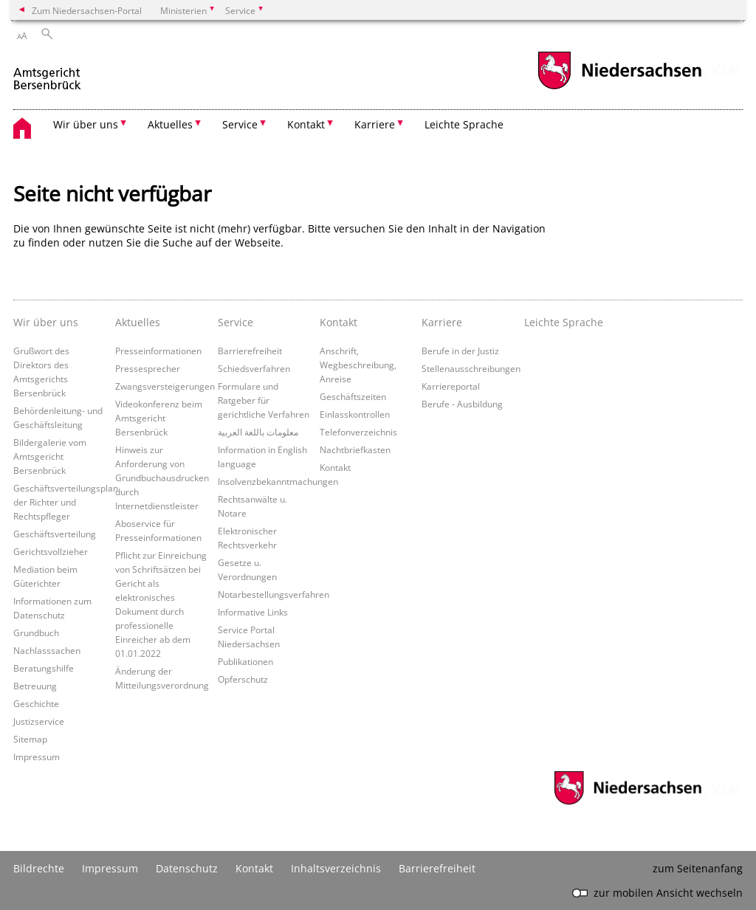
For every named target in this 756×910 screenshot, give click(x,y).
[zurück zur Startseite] (48, 72)
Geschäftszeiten (353, 396)
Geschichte (36, 703)
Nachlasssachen (46, 650)
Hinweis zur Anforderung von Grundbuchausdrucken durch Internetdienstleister (162, 477)
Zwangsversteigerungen (165, 386)
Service (235, 322)
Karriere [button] (374, 124)
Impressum (36, 756)
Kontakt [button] (306, 124)
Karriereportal (451, 386)
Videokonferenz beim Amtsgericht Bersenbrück (158, 418)
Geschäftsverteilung (54, 534)
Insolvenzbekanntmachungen (278, 481)
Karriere (442, 322)
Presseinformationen (158, 350)
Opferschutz (243, 679)
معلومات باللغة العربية (258, 432)
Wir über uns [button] (85, 124)
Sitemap (30, 739)
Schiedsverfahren (254, 368)
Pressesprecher (147, 368)
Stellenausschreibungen (471, 368)
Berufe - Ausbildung (462, 404)
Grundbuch (36, 632)
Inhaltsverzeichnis (336, 868)
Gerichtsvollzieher (50, 551)
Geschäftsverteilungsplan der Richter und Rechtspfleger (65, 502)
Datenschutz (187, 868)
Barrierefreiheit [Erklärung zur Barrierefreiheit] (437, 868)
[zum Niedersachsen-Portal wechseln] (619, 87)
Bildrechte (38, 868)
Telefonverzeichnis (358, 432)
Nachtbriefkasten (355, 449)
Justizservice (38, 721)
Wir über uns (45, 322)
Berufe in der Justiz (460, 350)
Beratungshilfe (43, 668)
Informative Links (253, 612)
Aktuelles (137, 322)
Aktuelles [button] (170, 124)
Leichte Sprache (464, 124)
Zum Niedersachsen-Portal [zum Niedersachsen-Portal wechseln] (87, 10)
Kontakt (338, 322)
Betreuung (35, 686)
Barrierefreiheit (250, 350)
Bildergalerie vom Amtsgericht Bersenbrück (49, 456)
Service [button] (240, 124)
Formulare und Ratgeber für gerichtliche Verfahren (263, 400)
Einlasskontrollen (355, 414)
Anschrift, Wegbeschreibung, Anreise (358, 365)
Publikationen (245, 661)
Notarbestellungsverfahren (273, 594)
